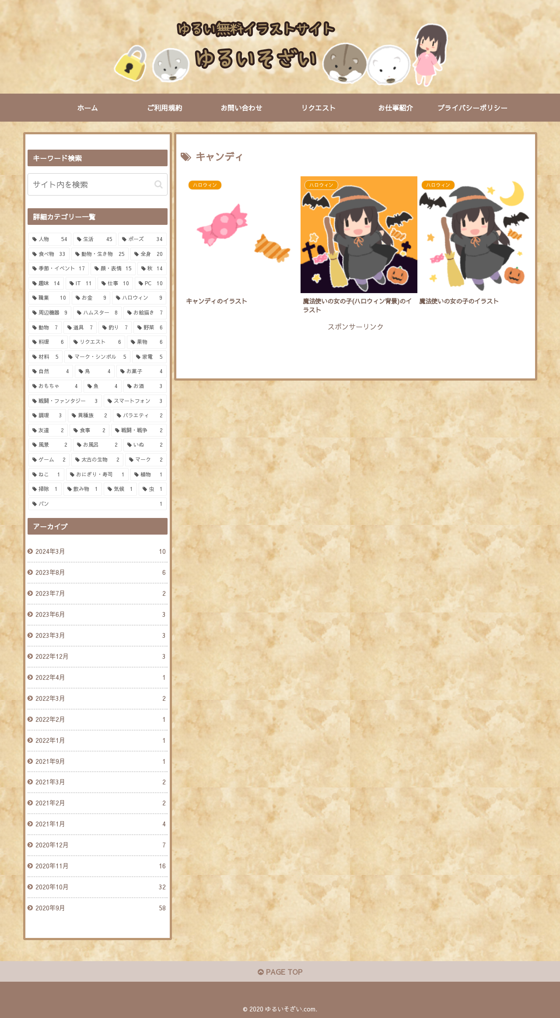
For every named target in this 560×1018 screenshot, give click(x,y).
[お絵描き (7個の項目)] (145, 312)
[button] (158, 184)
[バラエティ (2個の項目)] (140, 415)
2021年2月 (100, 803)
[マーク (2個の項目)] (146, 459)
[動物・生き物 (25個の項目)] (100, 254)
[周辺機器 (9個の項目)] (50, 312)
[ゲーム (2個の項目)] (49, 459)
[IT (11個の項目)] (81, 283)
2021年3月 (100, 782)
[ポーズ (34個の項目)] (142, 239)
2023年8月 (100, 572)
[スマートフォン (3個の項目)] (135, 401)
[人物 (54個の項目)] (50, 239)
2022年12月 (100, 656)
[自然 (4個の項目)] (51, 371)
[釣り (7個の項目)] (115, 327)
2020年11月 (100, 866)
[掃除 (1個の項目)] (45, 489)
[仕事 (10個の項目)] (115, 283)
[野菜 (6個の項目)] (150, 327)
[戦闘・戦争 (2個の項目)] (139, 430)
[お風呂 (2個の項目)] (97, 444)
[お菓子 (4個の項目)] (141, 371)
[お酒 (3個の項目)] (145, 386)
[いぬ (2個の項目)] (145, 444)
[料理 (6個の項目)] (48, 342)
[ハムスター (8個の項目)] (97, 312)
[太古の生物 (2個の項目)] (97, 459)
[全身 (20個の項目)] (148, 254)
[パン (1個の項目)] (97, 504)
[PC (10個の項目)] (150, 283)
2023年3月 (100, 635)
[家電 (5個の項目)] (149, 357)
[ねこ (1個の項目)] (46, 474)
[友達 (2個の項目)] (48, 430)
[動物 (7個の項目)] (45, 327)
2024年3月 (100, 551)
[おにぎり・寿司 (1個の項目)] (97, 474)
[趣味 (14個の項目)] (46, 283)
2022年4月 (100, 677)
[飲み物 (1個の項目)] (82, 489)
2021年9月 (100, 761)
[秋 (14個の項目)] (152, 268)
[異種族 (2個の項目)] (89, 415)
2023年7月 (100, 593)
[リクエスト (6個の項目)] (97, 342)
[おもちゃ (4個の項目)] (55, 386)
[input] (98, 184)
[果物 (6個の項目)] (147, 342)
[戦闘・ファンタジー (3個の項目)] (65, 401)
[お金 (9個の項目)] (91, 297)
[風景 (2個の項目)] (50, 444)
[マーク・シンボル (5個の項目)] (97, 357)
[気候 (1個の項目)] (120, 489)
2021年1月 (100, 824)
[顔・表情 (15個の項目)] (113, 268)
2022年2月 (100, 719)
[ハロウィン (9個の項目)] (139, 297)
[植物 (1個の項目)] (148, 474)
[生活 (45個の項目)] (94, 239)
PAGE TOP (280, 971)
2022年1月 (100, 740)
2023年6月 (100, 614)
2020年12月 (100, 845)
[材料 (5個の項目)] (45, 357)
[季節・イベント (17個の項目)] (58, 268)
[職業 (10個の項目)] (49, 297)
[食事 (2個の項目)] (89, 430)
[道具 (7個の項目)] (80, 327)
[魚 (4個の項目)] (103, 386)
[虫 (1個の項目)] (153, 489)
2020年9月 (100, 908)
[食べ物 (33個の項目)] (49, 254)
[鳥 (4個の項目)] (95, 371)
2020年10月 (100, 887)
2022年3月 (100, 698)
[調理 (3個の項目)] (47, 415)
